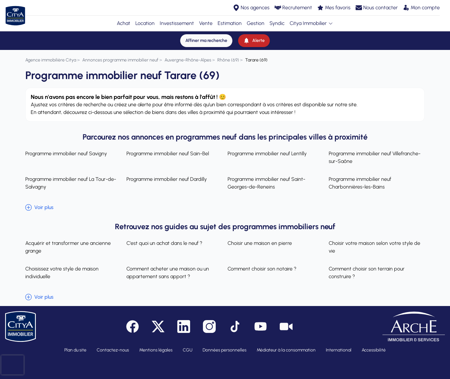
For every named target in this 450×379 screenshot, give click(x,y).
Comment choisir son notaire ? (262, 269)
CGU (187, 350)
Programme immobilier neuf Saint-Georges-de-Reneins (266, 183)
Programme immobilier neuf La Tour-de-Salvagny (70, 183)
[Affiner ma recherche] (206, 40)
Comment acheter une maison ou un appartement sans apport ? (167, 272)
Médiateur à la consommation (286, 350)
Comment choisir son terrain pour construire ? (367, 272)
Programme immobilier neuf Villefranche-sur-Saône (375, 157)
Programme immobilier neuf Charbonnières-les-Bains (360, 183)
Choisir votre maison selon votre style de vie (374, 247)
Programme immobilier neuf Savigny (66, 153)
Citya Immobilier (311, 23)
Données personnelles (224, 350)
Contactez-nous (113, 350)
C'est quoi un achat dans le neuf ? (164, 243)
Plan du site (75, 350)
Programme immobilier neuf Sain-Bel (167, 153)
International (338, 350)
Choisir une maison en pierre (260, 243)
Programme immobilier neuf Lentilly (267, 153)
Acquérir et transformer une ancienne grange (68, 247)
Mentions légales (156, 350)
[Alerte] (254, 40)
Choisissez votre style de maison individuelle (62, 272)
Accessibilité (374, 350)
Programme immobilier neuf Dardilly (166, 179)
